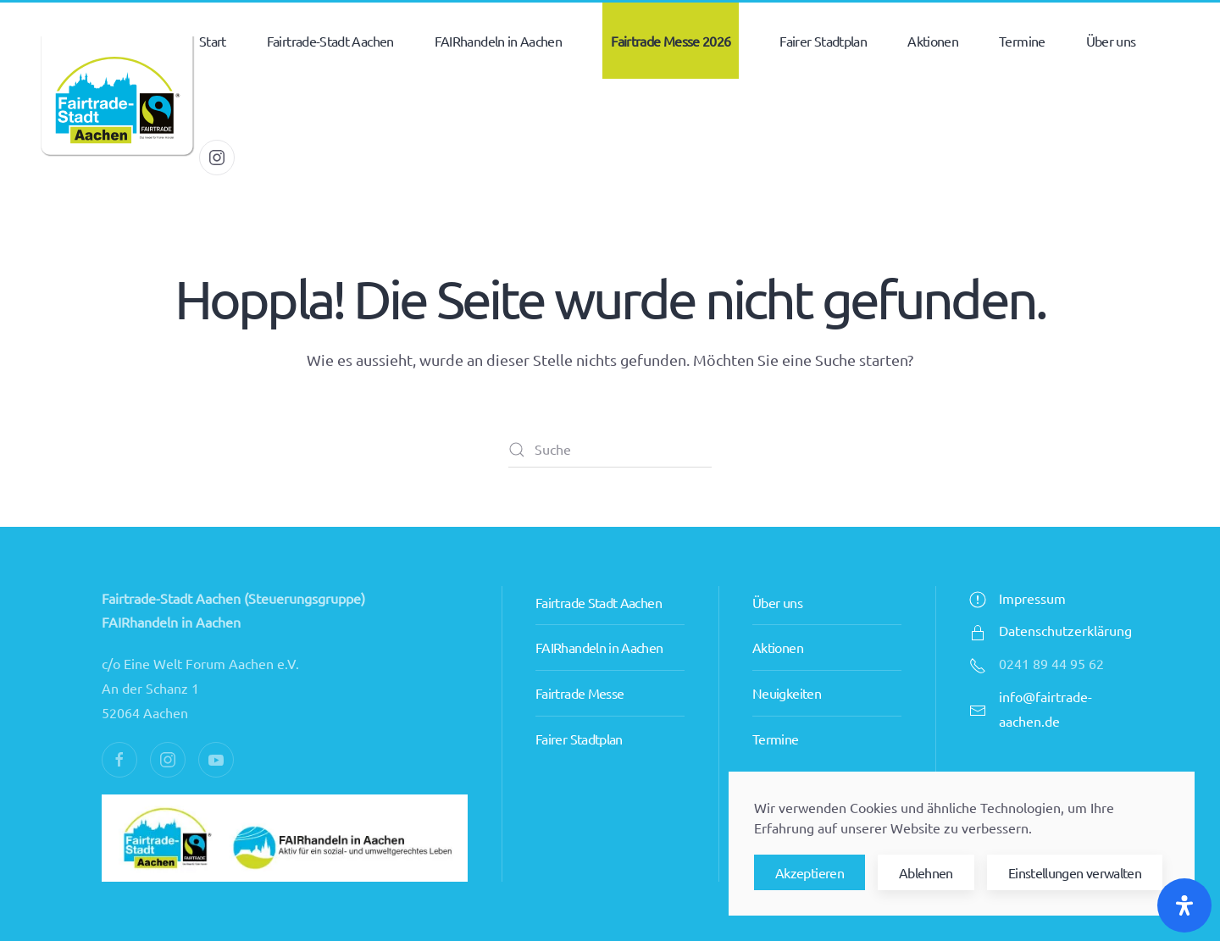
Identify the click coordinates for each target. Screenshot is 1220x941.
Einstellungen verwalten (1074, 872)
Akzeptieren (809, 872)
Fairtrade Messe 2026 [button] (670, 40)
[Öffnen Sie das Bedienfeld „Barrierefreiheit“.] (1184, 905)
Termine (1022, 40)
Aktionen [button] (932, 40)
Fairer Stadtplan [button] (823, 40)
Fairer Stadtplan (579, 738)
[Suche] (610, 450)
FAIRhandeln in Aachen (599, 647)
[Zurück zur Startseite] (116, 98)
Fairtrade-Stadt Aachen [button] (330, 40)
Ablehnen (926, 872)
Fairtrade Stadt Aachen (598, 602)
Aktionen (777, 647)
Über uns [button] (1111, 40)
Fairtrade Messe (579, 692)
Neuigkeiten (786, 692)
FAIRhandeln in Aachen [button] (499, 40)
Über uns (777, 602)
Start (212, 40)
